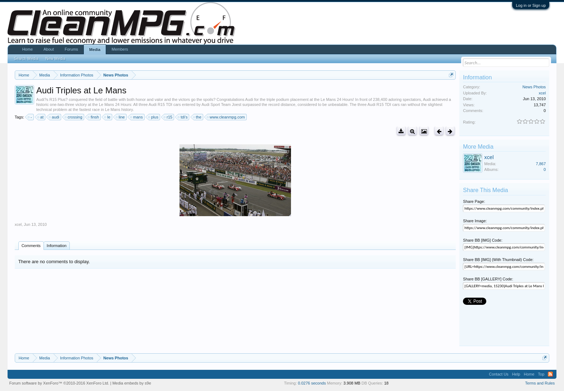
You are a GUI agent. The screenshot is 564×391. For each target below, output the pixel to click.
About (49, 49)
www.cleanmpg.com (226, 117)
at (41, 117)
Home (27, 49)
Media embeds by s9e (131, 383)
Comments (31, 245)
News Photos (534, 87)
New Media (55, 58)
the (197, 117)
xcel (18, 224)
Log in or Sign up (531, 5)
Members (120, 49)
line (121, 117)
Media (94, 49)
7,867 (541, 164)
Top (541, 374)
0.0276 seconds (312, 383)
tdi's (182, 117)
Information (57, 245)
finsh (93, 117)
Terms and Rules (540, 383)
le (107, 117)
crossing (73, 117)
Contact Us (498, 374)
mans (137, 117)
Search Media (26, 58)
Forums (71, 49)
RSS (550, 374)
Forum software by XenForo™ (59, 383)
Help (516, 374)
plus (153, 117)
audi (54, 117)
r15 (168, 117)
